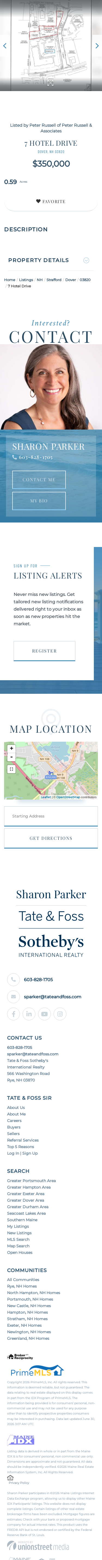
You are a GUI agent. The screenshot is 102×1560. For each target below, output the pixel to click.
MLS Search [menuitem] (18, 1193)
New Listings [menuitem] (19, 1187)
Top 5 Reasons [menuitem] (20, 1100)
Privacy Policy (19, 1437)
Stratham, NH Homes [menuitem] (27, 1272)
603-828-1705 (36, 457)
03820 (85, 280)
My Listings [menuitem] (18, 1180)
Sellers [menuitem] (13, 1087)
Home (9, 280)
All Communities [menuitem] (23, 1233)
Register (44, 651)
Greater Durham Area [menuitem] (27, 1160)
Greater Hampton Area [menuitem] (29, 1141)
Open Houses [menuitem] (19, 1206)
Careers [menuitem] (14, 1074)
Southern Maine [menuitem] (22, 1173)
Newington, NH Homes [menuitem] (29, 1286)
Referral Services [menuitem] (23, 1094)
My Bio (39, 501)
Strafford (54, 280)
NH (40, 280)
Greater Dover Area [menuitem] (25, 1154)
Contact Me (39, 479)
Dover (70, 280)
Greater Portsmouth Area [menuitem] (31, 1134)
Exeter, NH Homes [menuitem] (24, 1279)
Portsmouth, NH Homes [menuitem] (30, 1253)
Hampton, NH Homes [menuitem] (27, 1266)
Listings (26, 280)
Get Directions (51, 838)
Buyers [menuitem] (13, 1081)
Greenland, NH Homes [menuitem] (28, 1292)
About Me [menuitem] (16, 1068)
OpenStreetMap (68, 797)
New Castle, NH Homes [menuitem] (29, 1259)
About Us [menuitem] (16, 1061)
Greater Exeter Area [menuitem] (25, 1147)
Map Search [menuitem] (18, 1200)
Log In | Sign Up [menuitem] (22, 1107)
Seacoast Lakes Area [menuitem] (26, 1167)
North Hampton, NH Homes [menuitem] (33, 1246)
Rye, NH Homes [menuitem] (22, 1240)
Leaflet (46, 797)
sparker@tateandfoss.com (44, 950)
